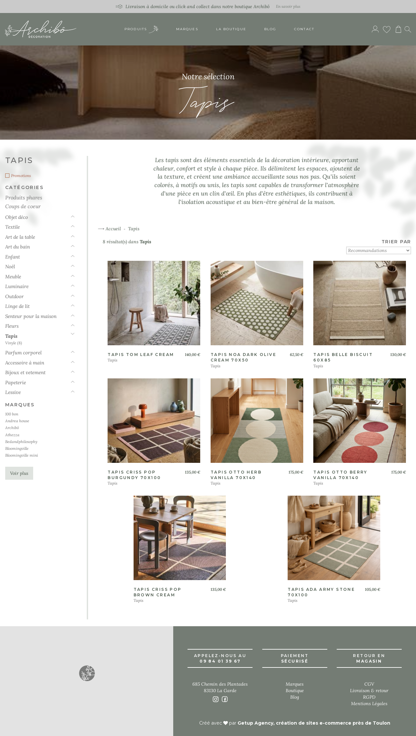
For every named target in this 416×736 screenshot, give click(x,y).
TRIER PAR (396, 242)
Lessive (13, 392)
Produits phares (23, 197)
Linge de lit (17, 306)
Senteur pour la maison (31, 316)
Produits (141, 29)
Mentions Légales (369, 703)
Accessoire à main (24, 363)
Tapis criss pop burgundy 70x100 (134, 475)
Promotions (21, 175)
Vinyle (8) (13, 342)
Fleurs (12, 326)
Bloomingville (17, 448)
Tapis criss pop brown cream (158, 592)
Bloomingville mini (21, 455)
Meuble (13, 276)
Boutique (295, 690)
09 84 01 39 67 (220, 661)
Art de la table (20, 237)
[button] (87, 673)
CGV (369, 684)
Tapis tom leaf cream (141, 354)
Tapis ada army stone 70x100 (321, 592)
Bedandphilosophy (21, 441)
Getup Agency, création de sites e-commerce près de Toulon (314, 723)
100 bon (11, 414)
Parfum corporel (23, 352)
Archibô (12, 427)
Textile (12, 227)
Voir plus (19, 473)
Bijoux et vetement (25, 372)
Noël (10, 266)
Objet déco (16, 217)
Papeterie (15, 382)
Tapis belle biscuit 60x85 (343, 357)
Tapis (11, 336)
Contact (304, 29)
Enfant (12, 257)
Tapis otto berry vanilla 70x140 (340, 475)
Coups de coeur (23, 206)
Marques (187, 29)
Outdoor (14, 296)
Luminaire (17, 286)
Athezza (12, 434)
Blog (270, 29)
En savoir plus (288, 6)
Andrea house (17, 420)
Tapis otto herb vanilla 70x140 (236, 475)
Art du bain (17, 247)
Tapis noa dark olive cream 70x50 (243, 357)
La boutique (231, 29)
